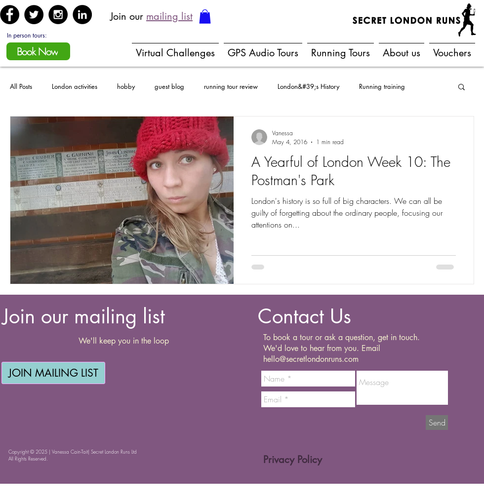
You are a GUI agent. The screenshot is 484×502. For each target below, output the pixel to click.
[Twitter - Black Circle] (33, 14)
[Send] (437, 422)
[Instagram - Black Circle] (58, 14)
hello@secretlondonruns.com (311, 359)
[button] (205, 16)
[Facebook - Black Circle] (9, 14)
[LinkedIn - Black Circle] (82, 14)
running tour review (231, 86)
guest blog (169, 86)
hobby (126, 86)
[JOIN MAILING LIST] (53, 373)
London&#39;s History (308, 86)
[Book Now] (38, 51)
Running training (382, 86)
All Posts (21, 86)
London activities (74, 86)
